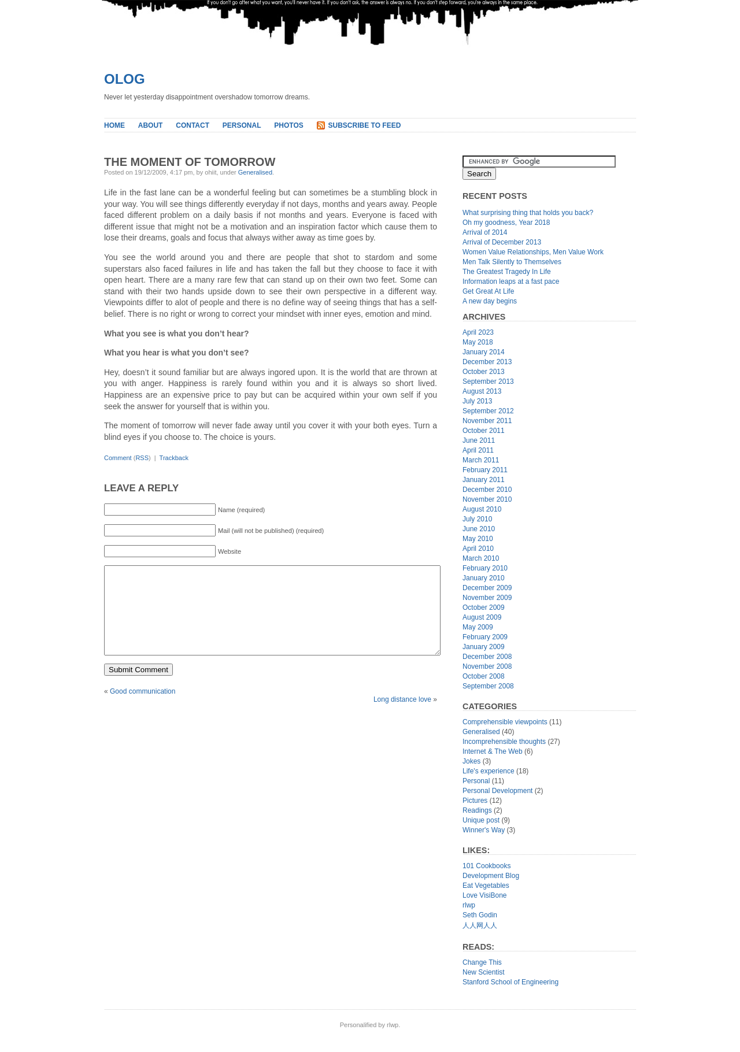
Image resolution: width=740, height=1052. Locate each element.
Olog (124, 79)
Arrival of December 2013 (501, 242)
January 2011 (483, 480)
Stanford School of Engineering (510, 982)
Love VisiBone (484, 895)
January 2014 (483, 352)
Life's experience (488, 771)
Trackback (174, 457)
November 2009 (487, 598)
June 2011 (478, 440)
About (150, 125)
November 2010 (487, 499)
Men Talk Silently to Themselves (511, 262)
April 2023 (478, 332)
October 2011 (483, 431)
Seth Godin (479, 915)
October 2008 (483, 676)
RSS (142, 457)
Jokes (471, 761)
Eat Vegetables (485, 885)
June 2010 (478, 529)
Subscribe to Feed (364, 125)
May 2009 (477, 627)
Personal (242, 125)
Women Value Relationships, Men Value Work (533, 252)
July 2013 (477, 401)
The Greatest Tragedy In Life (506, 272)
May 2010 (477, 539)
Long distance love (402, 717)
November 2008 (487, 666)
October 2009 (483, 607)
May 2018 (477, 342)
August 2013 (481, 391)
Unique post (481, 820)
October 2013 (483, 372)
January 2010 (483, 578)
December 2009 (487, 588)
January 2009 (483, 647)
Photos (288, 125)
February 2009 (485, 637)
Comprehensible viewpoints (504, 722)
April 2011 (478, 450)
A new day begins (489, 301)
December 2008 (487, 657)
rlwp (468, 905)
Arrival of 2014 (484, 232)
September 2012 (488, 411)
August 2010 (481, 509)
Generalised (255, 172)
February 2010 (485, 568)
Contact (192, 125)
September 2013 (488, 381)
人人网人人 (479, 925)
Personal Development (497, 791)
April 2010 (478, 548)
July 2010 (477, 519)
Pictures (474, 801)
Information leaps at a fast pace (510, 281)
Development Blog (490, 876)
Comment (118, 457)
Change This (482, 962)
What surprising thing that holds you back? (527, 213)
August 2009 (481, 617)
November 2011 (487, 421)
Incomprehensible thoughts (504, 742)
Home (114, 125)
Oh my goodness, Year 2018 (506, 222)
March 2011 (480, 460)
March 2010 (480, 558)
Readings (477, 810)
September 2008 (488, 686)
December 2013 (487, 362)
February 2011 (485, 470)
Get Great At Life (488, 291)
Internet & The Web (492, 751)
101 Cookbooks (486, 866)
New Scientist (483, 972)
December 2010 (487, 490)
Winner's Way (483, 830)
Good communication (142, 709)
